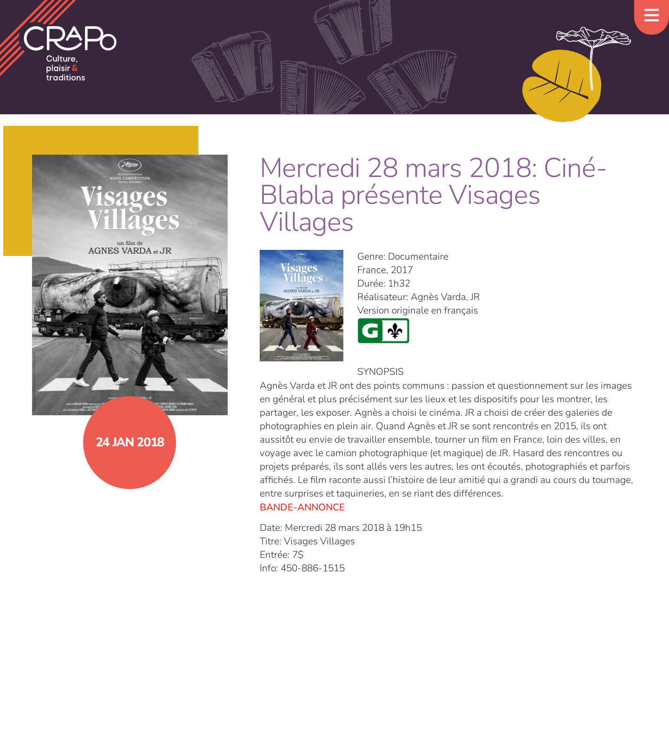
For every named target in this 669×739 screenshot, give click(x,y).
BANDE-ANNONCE (302, 507)
